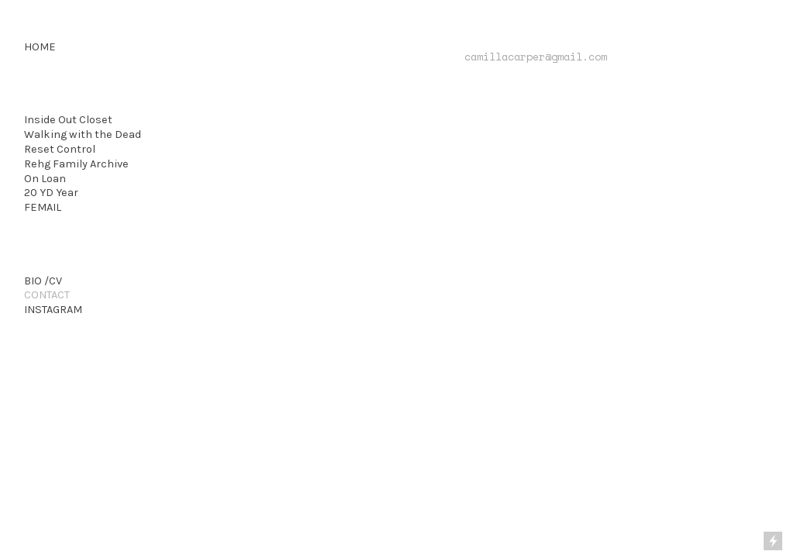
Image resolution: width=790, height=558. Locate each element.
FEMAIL (42, 207)
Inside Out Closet (68, 119)
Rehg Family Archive (76, 163)
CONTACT (47, 294)
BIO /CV (43, 281)
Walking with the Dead (82, 134)
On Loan (45, 178)
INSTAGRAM (53, 309)
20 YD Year (51, 192)
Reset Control (59, 149)
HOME (40, 46)
